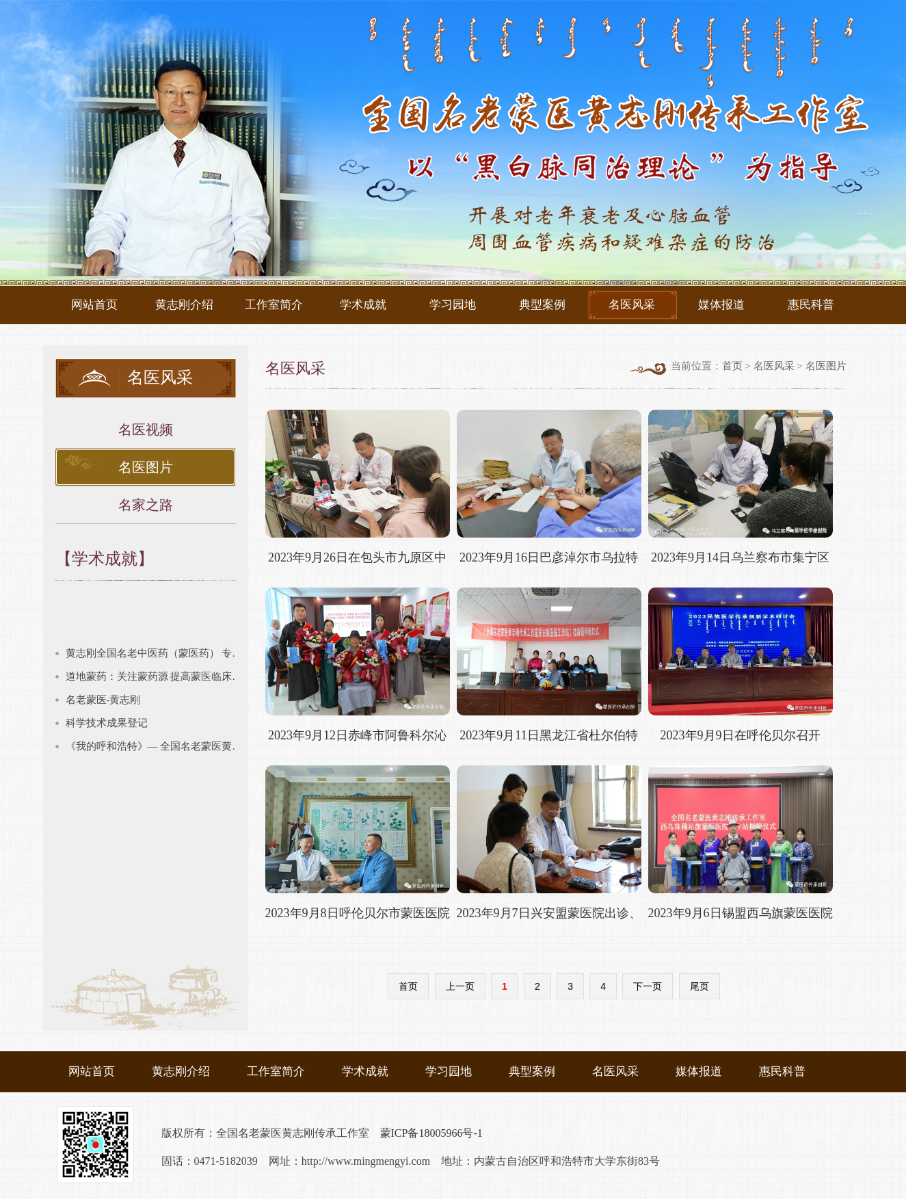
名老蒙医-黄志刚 (103, 699)
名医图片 (145, 467)
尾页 (699, 986)
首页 (732, 365)
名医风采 (632, 304)
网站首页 (94, 304)
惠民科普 (811, 304)
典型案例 (542, 304)
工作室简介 (274, 304)
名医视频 (145, 429)
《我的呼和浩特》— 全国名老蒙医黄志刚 (157, 746)
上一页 (460, 986)
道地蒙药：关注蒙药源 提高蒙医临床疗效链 (157, 676)
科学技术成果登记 (107, 722)
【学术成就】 (104, 559)
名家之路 (145, 504)
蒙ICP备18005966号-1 (431, 1133)
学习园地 (452, 304)
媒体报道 (721, 304)
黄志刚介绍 (184, 304)
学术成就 (363, 304)
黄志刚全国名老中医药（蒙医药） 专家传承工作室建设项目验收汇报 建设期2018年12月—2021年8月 (157, 653)
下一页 (647, 986)
